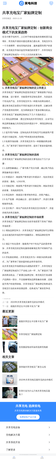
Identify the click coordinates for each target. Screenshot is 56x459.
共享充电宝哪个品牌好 (7, 298)
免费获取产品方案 (28, 417)
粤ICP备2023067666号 (33, 454)
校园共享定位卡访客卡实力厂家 (25, 306)
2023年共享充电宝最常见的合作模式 (27, 302)
